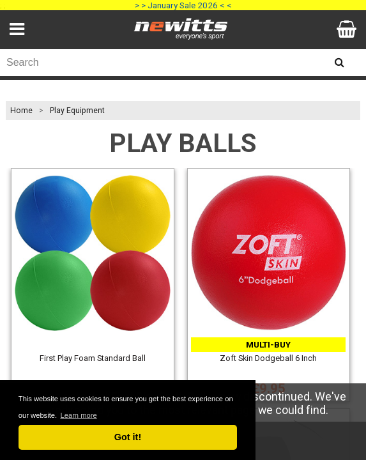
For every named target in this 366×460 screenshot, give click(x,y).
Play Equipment (77, 110)
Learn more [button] (78, 415)
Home (21, 110)
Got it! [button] (127, 437)
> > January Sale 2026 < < (183, 5)
